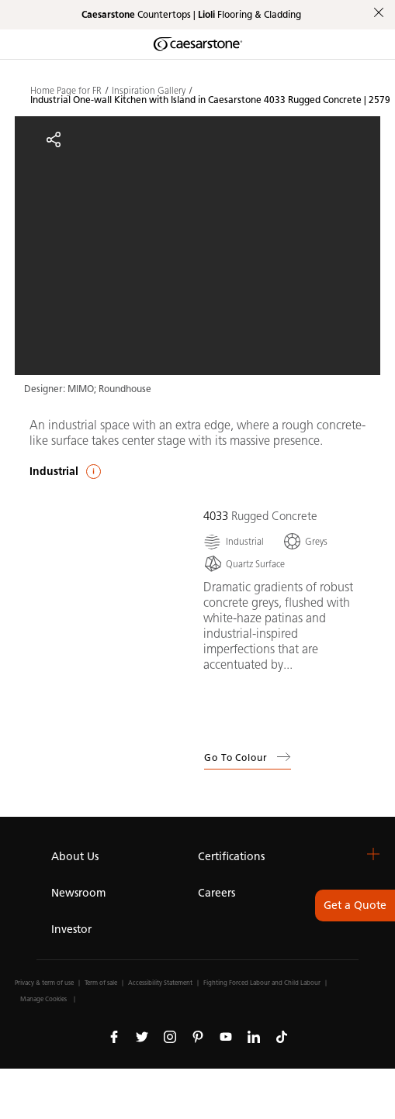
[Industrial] (233, 541)
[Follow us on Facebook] (114, 1036)
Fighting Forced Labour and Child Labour (262, 982)
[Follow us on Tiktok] (281, 1036)
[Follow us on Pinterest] (198, 1036)
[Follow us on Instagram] (170, 1036)
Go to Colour (247, 757)
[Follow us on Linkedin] (254, 1036)
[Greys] (304, 541)
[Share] (54, 139)
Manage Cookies (43, 999)
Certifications (231, 856)
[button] (373, 854)
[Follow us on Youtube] (226, 1036)
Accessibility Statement (160, 982)
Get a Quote (355, 905)
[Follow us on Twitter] (142, 1036)
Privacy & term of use (44, 982)
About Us (75, 856)
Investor (71, 929)
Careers (216, 893)
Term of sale (101, 982)
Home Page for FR (66, 90)
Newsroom (78, 893)
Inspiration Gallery (148, 90)
